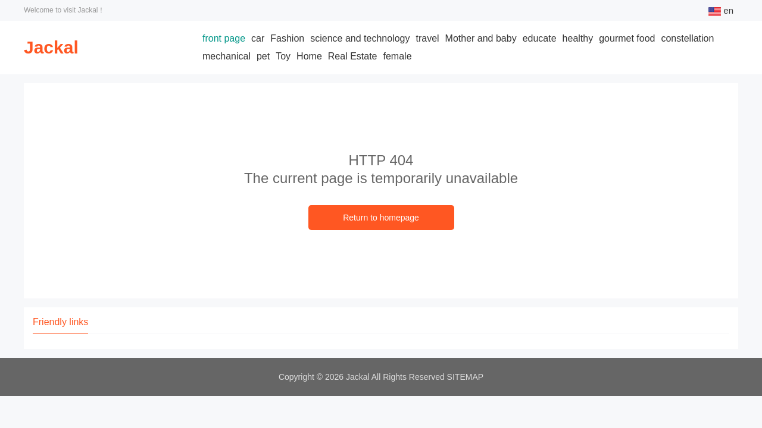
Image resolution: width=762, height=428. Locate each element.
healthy (578, 38)
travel (427, 38)
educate (540, 38)
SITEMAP (465, 377)
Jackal (51, 47)
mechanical (226, 56)
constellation (687, 38)
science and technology (360, 38)
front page (223, 38)
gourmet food (627, 38)
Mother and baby (481, 38)
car (257, 38)
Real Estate (352, 56)
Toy (283, 56)
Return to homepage (381, 217)
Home (309, 56)
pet (263, 56)
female (397, 56)
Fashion (287, 38)
